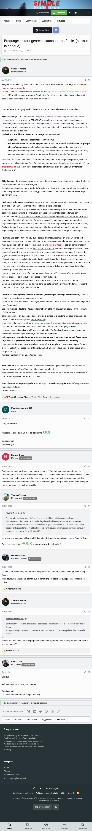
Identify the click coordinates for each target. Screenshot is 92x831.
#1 (89, 80)
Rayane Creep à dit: (14, 513)
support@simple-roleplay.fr (15, 778)
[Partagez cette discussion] (85, 80)
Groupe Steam (45, 30)
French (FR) (52, 788)
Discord (7, 771)
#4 (89, 506)
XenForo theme (43, 801)
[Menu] (4, 13)
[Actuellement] (82, 13)
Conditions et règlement (23, 793)
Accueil (71, 793)
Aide (63, 793)
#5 (89, 567)
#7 (89, 672)
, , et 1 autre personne (36, 397)
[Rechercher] (88, 13)
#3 (89, 466)
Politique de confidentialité (47, 793)
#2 (89, 419)
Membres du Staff (11, 775)
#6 (89, 612)
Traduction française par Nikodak (69, 798)
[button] (76, 13)
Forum (6, 768)
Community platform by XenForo (33, 798)
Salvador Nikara (13, 51)
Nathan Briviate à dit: (15, 619)
